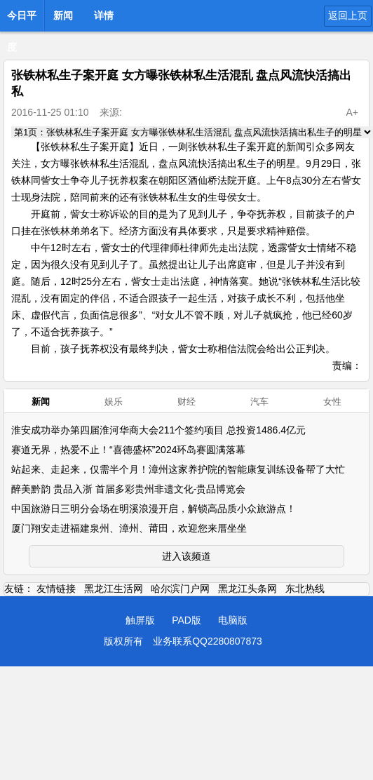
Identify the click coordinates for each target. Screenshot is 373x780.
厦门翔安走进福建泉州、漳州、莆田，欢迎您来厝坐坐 (129, 528)
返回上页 (347, 15)
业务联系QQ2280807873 (207, 641)
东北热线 (305, 588)
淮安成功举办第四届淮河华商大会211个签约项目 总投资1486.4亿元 (158, 430)
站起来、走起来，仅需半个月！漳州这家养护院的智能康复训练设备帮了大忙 (178, 469)
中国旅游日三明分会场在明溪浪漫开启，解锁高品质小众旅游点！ (153, 508)
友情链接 (56, 588)
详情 (104, 15)
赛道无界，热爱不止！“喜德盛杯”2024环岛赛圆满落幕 (128, 449)
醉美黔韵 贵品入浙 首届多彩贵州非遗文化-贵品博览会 (128, 489)
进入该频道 (186, 556)
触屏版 (140, 620)
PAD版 (186, 620)
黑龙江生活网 (113, 588)
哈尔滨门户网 (180, 588)
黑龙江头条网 (247, 588)
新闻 (63, 15)
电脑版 (232, 620)
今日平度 (21, 19)
